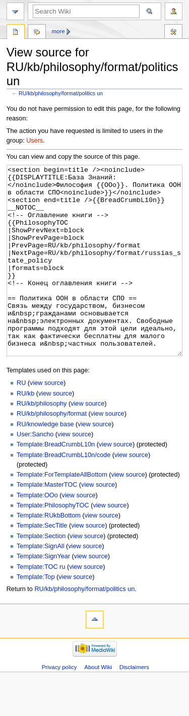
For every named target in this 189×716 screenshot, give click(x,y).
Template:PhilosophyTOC (53, 543)
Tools (173, 33)
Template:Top (35, 614)
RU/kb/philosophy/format (52, 451)
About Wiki (98, 705)
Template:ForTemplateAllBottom (62, 512)
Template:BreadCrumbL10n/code (63, 492)
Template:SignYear (43, 594)
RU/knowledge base (45, 462)
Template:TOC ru (41, 604)
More (58, 31)
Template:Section (41, 573)
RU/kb (25, 431)
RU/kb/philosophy (42, 441)
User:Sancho (35, 472)
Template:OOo (37, 533)
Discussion (36, 33)
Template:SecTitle (42, 563)
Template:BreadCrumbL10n (56, 482)
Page (15, 33)
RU (21, 420)
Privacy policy (59, 705)
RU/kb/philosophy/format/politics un (61, 93)
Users (34, 140)
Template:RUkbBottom (49, 553)
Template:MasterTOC (47, 522)
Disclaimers (134, 705)
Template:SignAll (41, 584)
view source (47, 420)
